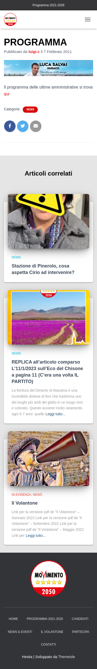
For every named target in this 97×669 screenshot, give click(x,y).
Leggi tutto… (56, 414)
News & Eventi (20, 632)
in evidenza (21, 495)
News (30, 109)
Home (13, 619)
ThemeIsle (66, 657)
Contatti (48, 644)
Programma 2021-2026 (48, 5)
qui (6, 94)
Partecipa (80, 632)
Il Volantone (25, 503)
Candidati (80, 619)
